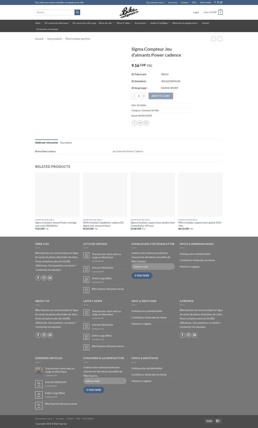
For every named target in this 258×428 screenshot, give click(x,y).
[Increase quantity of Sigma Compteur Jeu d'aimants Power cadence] (144, 96)
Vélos (38, 23)
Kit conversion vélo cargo (84, 23)
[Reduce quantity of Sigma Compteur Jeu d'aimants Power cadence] (133, 96)
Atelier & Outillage (160, 23)
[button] (196, 12)
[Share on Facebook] (134, 123)
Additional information (46, 142)
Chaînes (205, 23)
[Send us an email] (221, 2)
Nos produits (54, 38)
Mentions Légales (190, 266)
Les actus (172, 2)
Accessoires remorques (47, 29)
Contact (184, 2)
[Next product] (213, 38)
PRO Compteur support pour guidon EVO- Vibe (200, 224)
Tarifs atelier (205, 2)
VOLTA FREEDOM (102, 267)
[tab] (46, 142)
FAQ (194, 2)
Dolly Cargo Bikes (102, 278)
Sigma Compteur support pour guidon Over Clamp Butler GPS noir (153, 224)
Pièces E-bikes (124, 23)
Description (66, 142)
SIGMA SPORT (145, 115)
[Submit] (77, 12)
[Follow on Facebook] (215, 2)
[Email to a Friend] (146, 123)
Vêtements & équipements (185, 23)
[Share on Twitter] (140, 123)
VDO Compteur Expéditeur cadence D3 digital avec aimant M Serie (103, 224)
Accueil (39, 38)
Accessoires (141, 23)
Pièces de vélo (106, 23)
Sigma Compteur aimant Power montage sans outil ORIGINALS (56, 224)
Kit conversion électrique (57, 23)
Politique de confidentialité (195, 253)
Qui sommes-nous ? (155, 2)
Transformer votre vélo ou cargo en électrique (106, 255)
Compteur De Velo (150, 110)
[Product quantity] (138, 96)
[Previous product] (219, 38)
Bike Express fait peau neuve (108, 288)
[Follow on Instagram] (218, 2)
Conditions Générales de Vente (197, 260)
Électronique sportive (78, 38)
